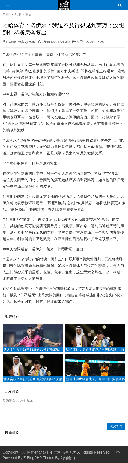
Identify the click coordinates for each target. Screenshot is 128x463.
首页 (6, 14)
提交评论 (116, 426)
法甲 (18, 14)
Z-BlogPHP (32, 458)
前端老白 (68, 458)
